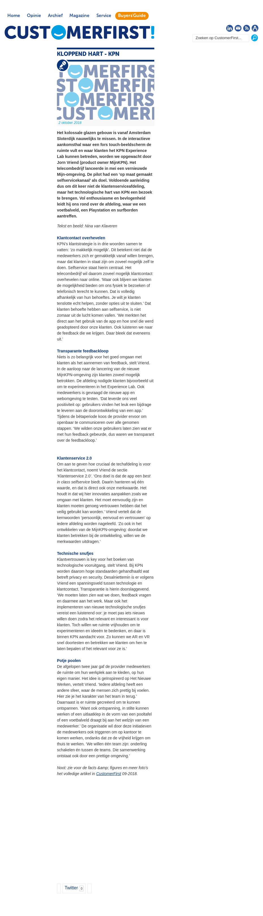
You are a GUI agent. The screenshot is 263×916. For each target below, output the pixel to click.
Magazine (79, 16)
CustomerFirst (108, 773)
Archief (55, 16)
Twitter (71, 887)
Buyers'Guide (132, 16)
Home (13, 16)
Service (103, 16)
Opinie (34, 16)
